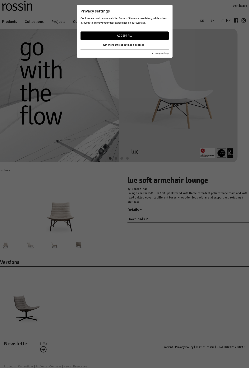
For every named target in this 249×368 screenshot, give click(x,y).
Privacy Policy (160, 53)
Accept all (124, 35)
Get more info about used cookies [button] (123, 44)
